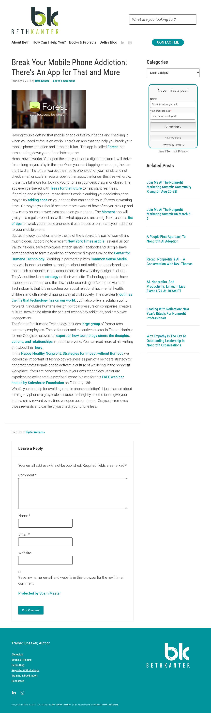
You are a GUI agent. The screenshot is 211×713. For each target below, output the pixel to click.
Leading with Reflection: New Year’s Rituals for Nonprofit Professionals (168, 313)
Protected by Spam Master (39, 593)
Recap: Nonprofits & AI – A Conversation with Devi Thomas (170, 261)
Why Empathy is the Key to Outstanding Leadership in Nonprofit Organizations (166, 340)
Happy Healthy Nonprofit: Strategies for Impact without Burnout (72, 353)
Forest (112, 147)
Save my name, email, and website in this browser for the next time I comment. (71, 580)
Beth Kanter (39, 20)
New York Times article (86, 241)
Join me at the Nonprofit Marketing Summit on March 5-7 (169, 214)
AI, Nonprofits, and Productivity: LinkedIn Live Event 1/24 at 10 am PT (166, 286)
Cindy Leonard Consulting (105, 705)
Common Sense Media (109, 259)
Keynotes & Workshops (25, 670)
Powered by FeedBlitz (173, 144)
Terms (170, 151)
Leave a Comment (64, 80)
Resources (18, 680)
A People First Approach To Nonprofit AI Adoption (166, 239)
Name (24, 516)
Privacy (183, 151)
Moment (108, 212)
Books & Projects (21, 659)
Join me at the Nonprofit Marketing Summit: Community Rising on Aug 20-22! (169, 187)
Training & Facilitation (24, 675)
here (38, 347)
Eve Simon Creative (61, 705)
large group (91, 324)
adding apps (37, 200)
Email (24, 534)
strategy (52, 277)
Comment (27, 475)
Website (24, 553)
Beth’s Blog (18, 665)
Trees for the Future (66, 188)
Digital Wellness (35, 432)
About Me (17, 654)
